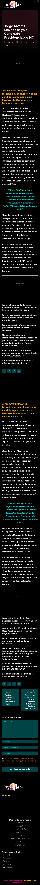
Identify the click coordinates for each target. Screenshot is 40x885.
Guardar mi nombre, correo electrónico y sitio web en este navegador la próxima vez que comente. (19, 761)
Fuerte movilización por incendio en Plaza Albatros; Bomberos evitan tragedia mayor (19, 317)
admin (11, 42)
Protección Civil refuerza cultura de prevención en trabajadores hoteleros (19, 327)
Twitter (8, 864)
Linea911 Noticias (29, 881)
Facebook (9, 855)
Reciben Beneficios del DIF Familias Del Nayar (10, 699)
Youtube (9, 868)
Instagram (10, 858)
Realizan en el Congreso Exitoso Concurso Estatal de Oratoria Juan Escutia (29, 701)
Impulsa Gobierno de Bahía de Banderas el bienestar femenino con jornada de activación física (19, 307)
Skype (8, 861)
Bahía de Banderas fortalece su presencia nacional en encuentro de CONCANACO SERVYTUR (19, 353)
